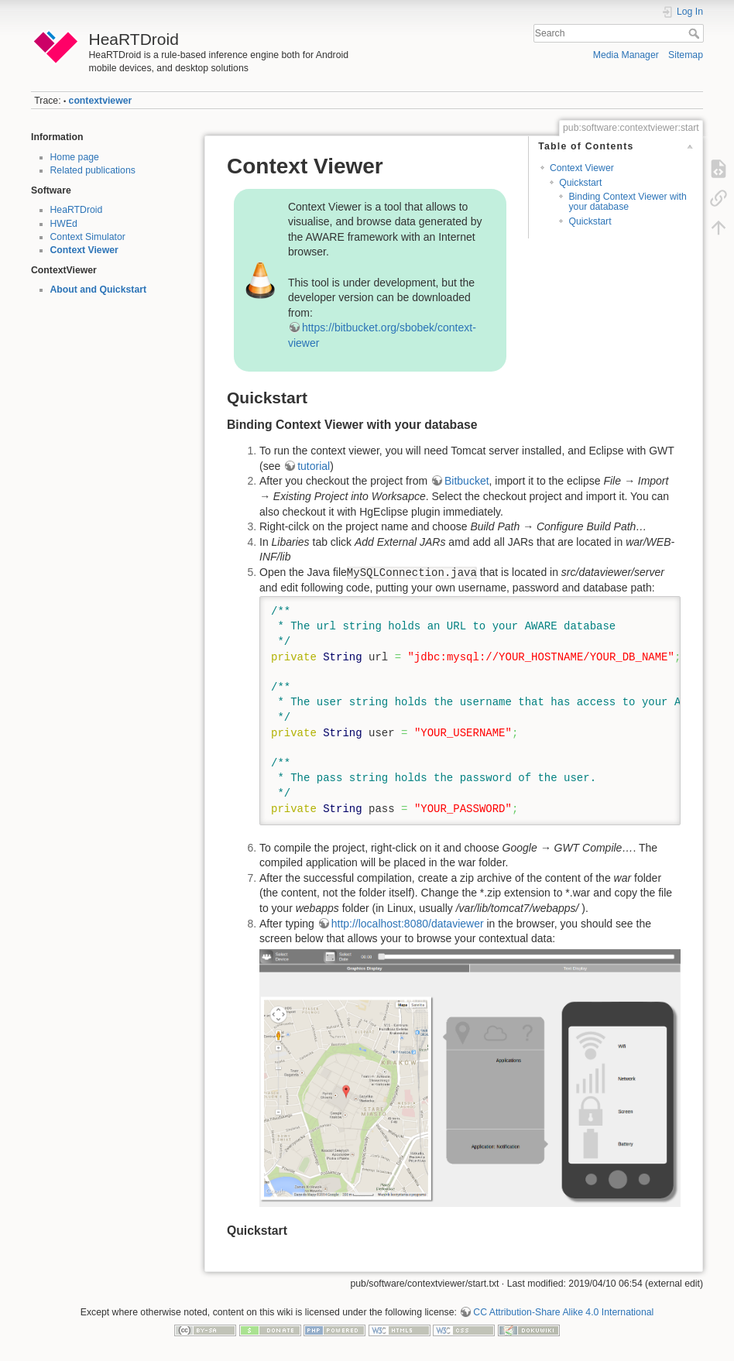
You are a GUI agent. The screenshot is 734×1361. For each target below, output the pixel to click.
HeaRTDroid (76, 209)
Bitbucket (466, 481)
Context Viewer (84, 250)
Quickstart (580, 182)
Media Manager (626, 55)
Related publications (92, 170)
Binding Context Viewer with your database (627, 201)
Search (695, 33)
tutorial (313, 466)
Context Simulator (87, 236)
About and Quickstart (98, 289)
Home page (74, 157)
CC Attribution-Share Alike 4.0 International (563, 1312)
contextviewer (100, 100)
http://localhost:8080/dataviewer (407, 923)
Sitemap (685, 55)
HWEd (63, 223)
